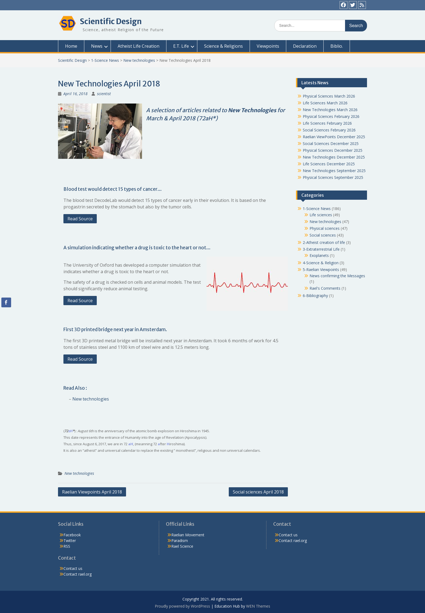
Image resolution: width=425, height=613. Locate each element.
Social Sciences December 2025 (331, 143)
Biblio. (336, 46)
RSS (66, 546)
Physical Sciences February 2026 (331, 116)
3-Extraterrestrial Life (321, 249)
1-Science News (105, 60)
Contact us (72, 568)
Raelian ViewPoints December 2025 (334, 136)
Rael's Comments (325, 288)
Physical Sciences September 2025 (333, 177)
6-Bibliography (315, 295)
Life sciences (321, 214)
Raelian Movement (187, 534)
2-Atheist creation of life (324, 242)
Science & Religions (223, 46)
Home (71, 46)
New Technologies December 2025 (334, 157)
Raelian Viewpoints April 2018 (92, 492)
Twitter (69, 540)
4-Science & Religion (321, 262)
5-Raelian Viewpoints (321, 269)
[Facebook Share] (6, 302)
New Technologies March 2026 (330, 109)
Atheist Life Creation (138, 46)
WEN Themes (258, 606)
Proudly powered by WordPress (182, 606)
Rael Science (182, 546)
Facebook (72, 534)
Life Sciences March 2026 (325, 102)
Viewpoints (268, 46)
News (96, 46)
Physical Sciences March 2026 (329, 96)
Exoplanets (319, 255)
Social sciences (323, 235)
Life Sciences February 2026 (327, 123)
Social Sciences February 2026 (329, 130)
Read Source (80, 219)
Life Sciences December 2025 (329, 163)
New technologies (139, 60)
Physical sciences (325, 228)
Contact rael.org (77, 574)
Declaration (305, 46)
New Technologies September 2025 (334, 170)
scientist (104, 93)
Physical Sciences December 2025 (332, 150)
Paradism (179, 540)
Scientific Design (111, 21)
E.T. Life (181, 46)
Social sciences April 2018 (258, 492)
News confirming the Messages (337, 275)
